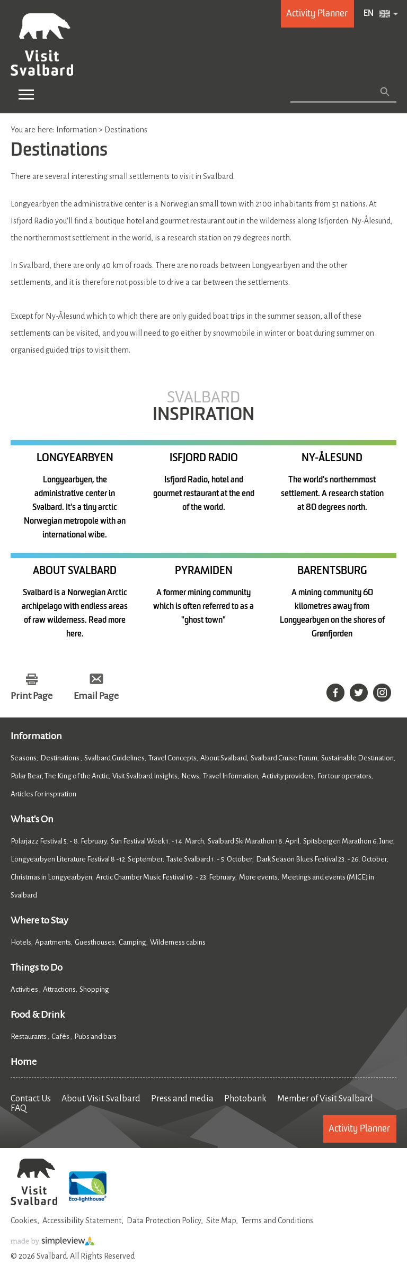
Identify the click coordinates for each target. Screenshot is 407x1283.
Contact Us (31, 1098)
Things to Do (37, 967)
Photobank (245, 1098)
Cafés (60, 1036)
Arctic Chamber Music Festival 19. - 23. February (165, 877)
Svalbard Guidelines (114, 758)
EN (369, 14)
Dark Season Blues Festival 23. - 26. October (321, 859)
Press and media (182, 1098)
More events (258, 877)
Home (24, 1061)
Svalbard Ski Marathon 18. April (253, 841)
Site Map (221, 1220)
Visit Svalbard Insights (145, 776)
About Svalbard (223, 758)
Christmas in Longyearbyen (51, 877)
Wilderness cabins (178, 942)
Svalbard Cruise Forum (284, 758)
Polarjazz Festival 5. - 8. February (59, 841)
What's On (32, 819)
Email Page (96, 695)
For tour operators (344, 776)
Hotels (21, 942)
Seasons (24, 758)
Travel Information (230, 776)
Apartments (53, 942)
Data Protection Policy (164, 1220)
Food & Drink (38, 1014)
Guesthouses (95, 942)
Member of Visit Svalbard (325, 1098)
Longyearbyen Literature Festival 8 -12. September (87, 859)
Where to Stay (39, 920)
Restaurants (29, 1036)
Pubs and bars (96, 1036)
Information (36, 736)
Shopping (94, 989)
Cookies (24, 1220)
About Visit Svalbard (100, 1098)
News (190, 776)
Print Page (31, 695)
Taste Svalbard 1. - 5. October (209, 859)
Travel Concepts (172, 758)
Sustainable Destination (357, 758)
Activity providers (288, 776)
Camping (132, 942)
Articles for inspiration (43, 794)
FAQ (18, 1108)
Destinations (60, 758)
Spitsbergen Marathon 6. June (348, 841)
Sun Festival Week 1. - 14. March (157, 841)
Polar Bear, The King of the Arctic (60, 776)
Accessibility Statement (81, 1220)
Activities (25, 989)
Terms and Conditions (277, 1220)
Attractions (59, 989)
